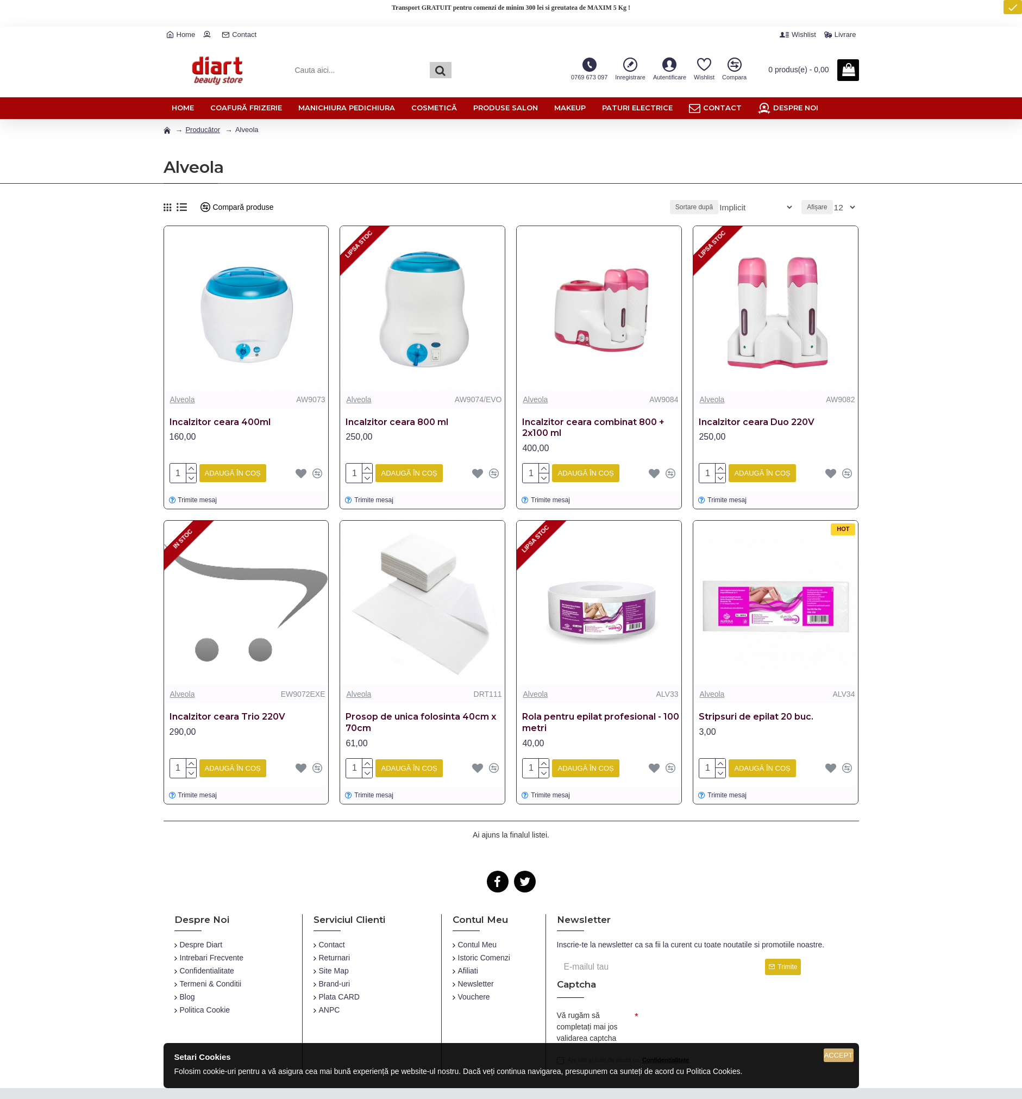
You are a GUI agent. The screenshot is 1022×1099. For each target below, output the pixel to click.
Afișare (820, 207)
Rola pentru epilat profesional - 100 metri (600, 720)
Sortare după (711, 207)
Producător (202, 130)
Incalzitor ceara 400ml (220, 422)
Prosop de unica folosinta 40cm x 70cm (421, 720)
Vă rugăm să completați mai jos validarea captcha (587, 1022)
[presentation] (714, 1021)
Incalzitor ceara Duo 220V (756, 422)
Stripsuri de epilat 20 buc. (756, 714)
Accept (838, 1055)
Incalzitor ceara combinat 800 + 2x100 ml (593, 428)
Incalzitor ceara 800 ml (397, 422)
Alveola (182, 399)
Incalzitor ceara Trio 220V (227, 714)
